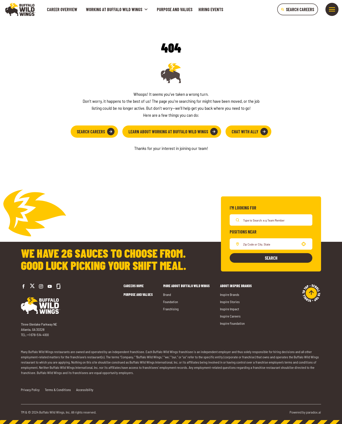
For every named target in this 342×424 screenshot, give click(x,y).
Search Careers (96, 131)
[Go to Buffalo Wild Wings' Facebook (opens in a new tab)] (23, 286)
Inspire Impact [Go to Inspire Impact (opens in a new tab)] (229, 309)
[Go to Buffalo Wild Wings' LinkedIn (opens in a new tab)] (49, 286)
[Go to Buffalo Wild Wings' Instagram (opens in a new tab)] (41, 286)
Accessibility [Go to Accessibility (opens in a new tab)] (84, 390)
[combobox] (270, 244)
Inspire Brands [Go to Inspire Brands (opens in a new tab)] (229, 294)
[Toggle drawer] (332, 9)
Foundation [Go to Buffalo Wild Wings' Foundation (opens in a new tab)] (170, 302)
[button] (303, 244)
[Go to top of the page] (311, 293)
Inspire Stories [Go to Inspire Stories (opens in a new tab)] (230, 302)
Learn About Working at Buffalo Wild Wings (173, 131)
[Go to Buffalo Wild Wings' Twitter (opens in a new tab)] (32, 286)
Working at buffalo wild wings (117, 9)
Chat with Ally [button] (250, 131)
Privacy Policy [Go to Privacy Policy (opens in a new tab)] (30, 390)
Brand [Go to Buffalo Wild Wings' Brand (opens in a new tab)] (167, 294)
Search (271, 258)
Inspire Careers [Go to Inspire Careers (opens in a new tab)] (230, 316)
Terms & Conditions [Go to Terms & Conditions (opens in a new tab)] (58, 390)
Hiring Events (210, 9)
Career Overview (62, 9)
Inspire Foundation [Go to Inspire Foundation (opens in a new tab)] (232, 323)
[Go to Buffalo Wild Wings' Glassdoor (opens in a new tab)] (58, 286)
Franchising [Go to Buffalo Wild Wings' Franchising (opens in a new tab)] (171, 309)
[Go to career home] (20, 9)
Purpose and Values (174, 9)
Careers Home (133, 286)
